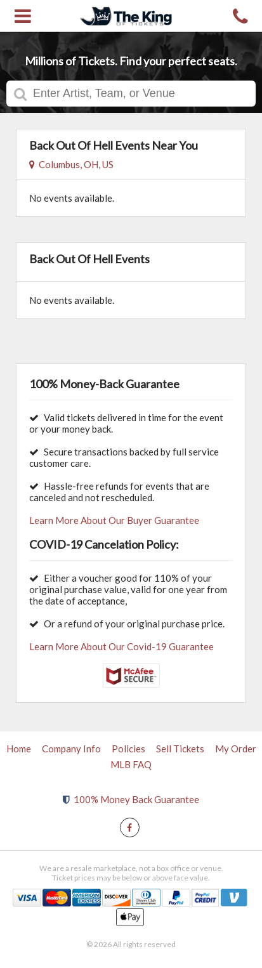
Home (18, 748)
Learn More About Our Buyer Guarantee (114, 520)
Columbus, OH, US (71, 164)
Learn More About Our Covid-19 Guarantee (121, 646)
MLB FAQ (131, 764)
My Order (235, 748)
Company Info (71, 748)
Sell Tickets (180, 748)
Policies (128, 748)
